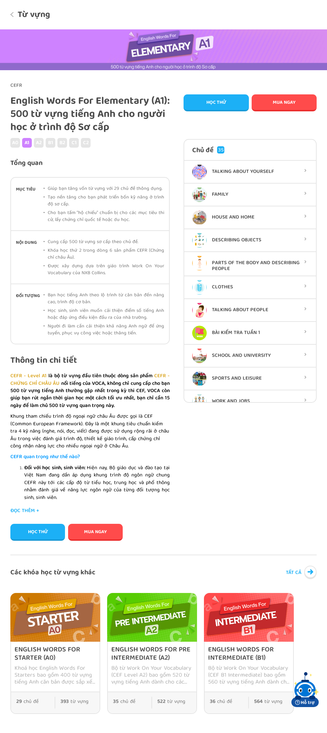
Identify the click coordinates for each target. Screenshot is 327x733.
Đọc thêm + (24, 511)
